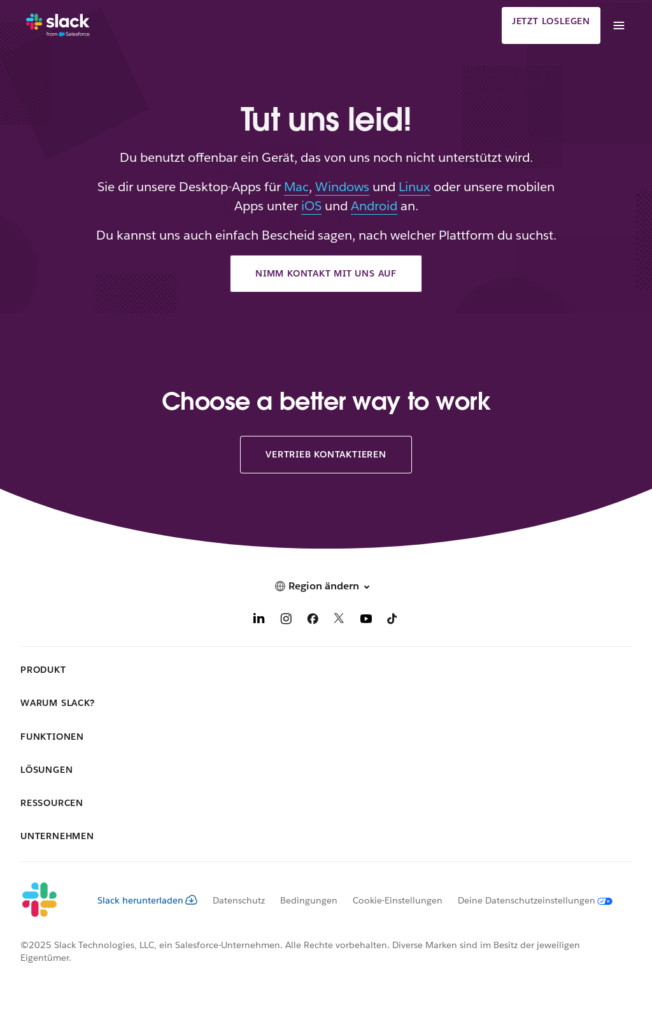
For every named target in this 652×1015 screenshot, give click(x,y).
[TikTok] (393, 621)
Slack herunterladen (147, 900)
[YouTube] (366, 621)
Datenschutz (239, 900)
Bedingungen (308, 900)
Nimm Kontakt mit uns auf (326, 273)
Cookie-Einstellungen (398, 900)
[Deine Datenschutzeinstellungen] (528, 900)
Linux (414, 186)
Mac (296, 186)
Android (374, 206)
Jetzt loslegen (551, 21)
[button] (326, 586)
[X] (339, 621)
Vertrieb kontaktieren (326, 454)
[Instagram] (286, 621)
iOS (311, 206)
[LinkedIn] (259, 621)
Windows (342, 186)
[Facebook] (312, 621)
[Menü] (618, 25)
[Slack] (58, 25)
